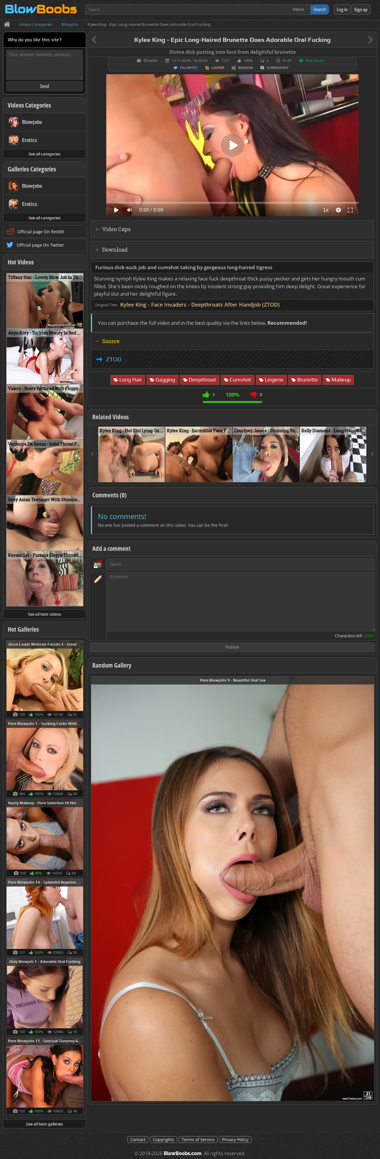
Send (44, 86)
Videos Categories (29, 105)
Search (320, 9)
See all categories (44, 154)
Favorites (189, 68)
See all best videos (44, 614)
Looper (217, 68)
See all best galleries (44, 1124)
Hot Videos (21, 262)
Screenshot (278, 68)
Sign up (361, 9)
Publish (232, 647)
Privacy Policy (235, 1139)
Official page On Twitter (40, 245)
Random (245, 68)
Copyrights (163, 1139)
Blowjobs (150, 61)
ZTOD (113, 359)
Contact (137, 1139)
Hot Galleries (23, 629)
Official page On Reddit (41, 231)
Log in (342, 9)
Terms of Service (198, 1139)
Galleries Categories (32, 169)
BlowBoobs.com (182, 1153)
